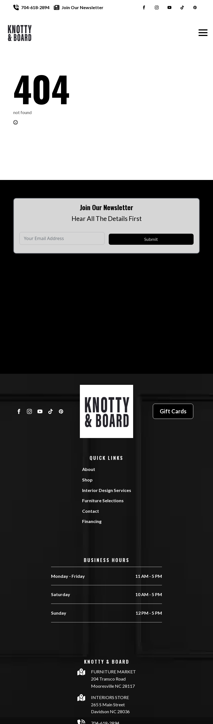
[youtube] (169, 7)
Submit (151, 249)
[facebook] (144, 7)
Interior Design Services (106, 490)
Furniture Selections (103, 500)
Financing (92, 521)
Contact (90, 511)
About (88, 469)
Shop (87, 479)
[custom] (182, 7)
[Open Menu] (203, 32)
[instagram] (156, 7)
